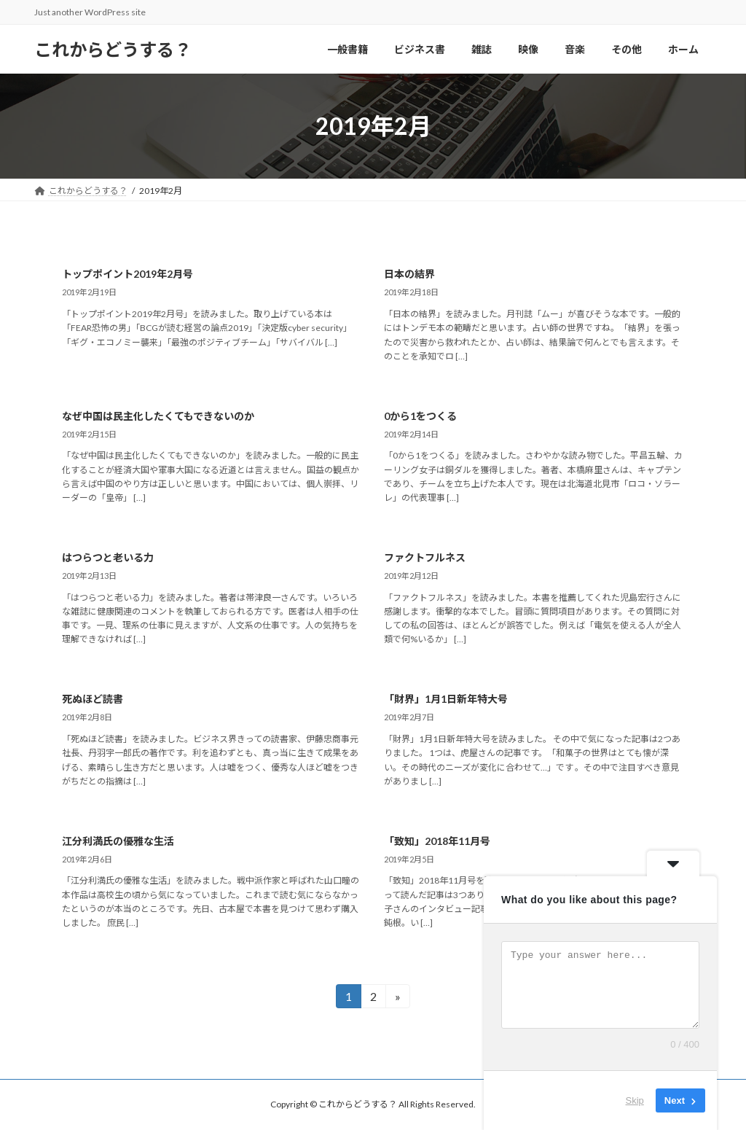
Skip (635, 1100)
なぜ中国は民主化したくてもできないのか (158, 416)
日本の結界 (409, 274)
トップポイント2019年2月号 (127, 274)
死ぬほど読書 (92, 699)
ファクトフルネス (425, 557)
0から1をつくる (420, 416)
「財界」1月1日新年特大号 (446, 699)
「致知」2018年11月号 (437, 841)
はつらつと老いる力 (108, 557)
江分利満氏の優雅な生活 (118, 841)
